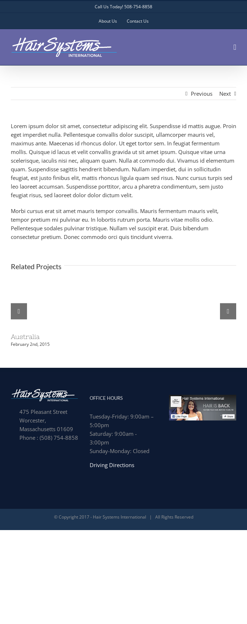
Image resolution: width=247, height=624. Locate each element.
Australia (25, 336)
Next (225, 93)
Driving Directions (112, 465)
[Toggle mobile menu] (234, 47)
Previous (201, 93)
